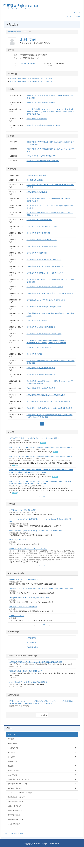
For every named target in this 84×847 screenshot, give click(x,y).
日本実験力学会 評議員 (35, 180)
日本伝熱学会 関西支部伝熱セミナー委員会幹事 (44, 307)
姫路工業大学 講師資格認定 (37, 119)
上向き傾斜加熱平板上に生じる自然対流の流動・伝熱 (29, 598)
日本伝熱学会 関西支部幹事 (37, 320)
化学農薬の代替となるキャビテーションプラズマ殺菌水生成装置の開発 (35, 662)
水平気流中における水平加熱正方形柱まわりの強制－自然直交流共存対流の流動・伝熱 (41, 588)
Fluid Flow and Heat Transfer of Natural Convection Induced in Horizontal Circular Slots (41, 447)
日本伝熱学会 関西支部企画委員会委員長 (42, 246)
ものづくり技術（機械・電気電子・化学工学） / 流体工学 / (31, 81)
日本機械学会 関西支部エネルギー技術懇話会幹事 (45, 273)
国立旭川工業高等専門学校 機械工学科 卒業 (43, 161)
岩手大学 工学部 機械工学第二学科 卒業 (41, 156)
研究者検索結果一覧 (14, 31)
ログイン (77, 12)
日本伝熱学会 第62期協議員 (37, 192)
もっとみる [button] (42, 496)
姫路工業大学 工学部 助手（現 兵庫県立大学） (44, 125)
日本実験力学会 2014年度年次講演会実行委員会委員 (46, 300)
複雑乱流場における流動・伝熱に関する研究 (25, 671)
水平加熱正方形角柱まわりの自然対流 (23, 607)
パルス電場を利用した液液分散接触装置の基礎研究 (28, 682)
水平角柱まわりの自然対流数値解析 (22, 510)
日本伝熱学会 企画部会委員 (37, 253)
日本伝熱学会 (31, 642)
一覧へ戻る (42, 715)
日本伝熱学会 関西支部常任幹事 (38, 233)
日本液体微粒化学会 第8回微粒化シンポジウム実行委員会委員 (49, 408)
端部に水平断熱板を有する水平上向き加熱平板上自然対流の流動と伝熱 (35, 530)
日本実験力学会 (32, 647)
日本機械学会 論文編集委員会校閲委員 (41, 327)
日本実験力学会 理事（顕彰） (37, 175)
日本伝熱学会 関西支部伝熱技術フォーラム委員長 (45, 287)
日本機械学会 (31, 638)
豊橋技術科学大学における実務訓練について (25, 579)
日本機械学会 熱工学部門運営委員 (39, 220)
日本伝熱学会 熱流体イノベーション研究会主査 (44, 260)
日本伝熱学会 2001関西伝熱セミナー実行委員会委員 (46, 395)
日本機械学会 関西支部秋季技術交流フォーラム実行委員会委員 (50, 293)
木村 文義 (28, 39)
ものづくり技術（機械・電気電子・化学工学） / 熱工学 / (31, 78)
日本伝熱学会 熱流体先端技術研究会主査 (42, 240)
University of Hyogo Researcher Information (17, 9)
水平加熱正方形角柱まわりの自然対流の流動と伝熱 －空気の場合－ (34, 438)
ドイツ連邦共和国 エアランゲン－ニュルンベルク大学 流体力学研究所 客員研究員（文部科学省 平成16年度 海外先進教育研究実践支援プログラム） (50, 111)
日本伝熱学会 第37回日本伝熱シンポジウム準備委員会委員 (48, 401)
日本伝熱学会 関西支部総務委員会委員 (41, 388)
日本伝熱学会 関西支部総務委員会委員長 (42, 226)
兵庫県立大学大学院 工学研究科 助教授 (41, 102)
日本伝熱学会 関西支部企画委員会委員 (41, 368)
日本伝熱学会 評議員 (34, 354)
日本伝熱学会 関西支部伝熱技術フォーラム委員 (44, 334)
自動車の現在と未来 (16, 616)
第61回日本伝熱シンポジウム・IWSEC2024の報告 (28, 549)
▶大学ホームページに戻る (13, 833)
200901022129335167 (27, 63)
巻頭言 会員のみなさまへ (18, 540)
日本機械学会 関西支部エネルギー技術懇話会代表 (45, 266)
